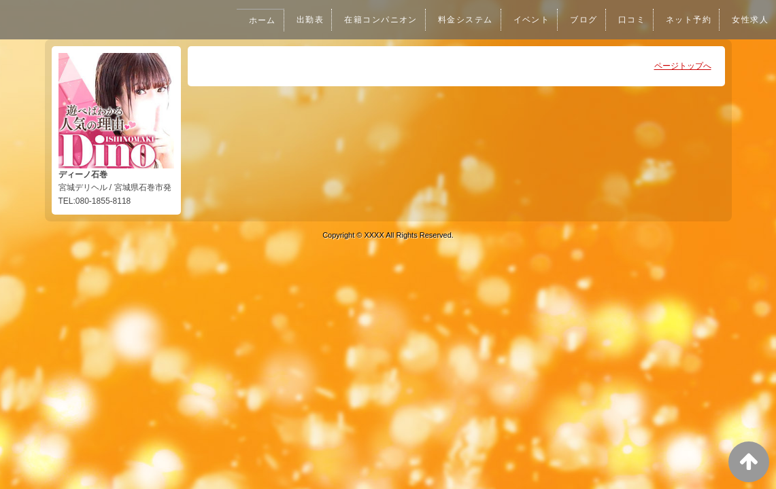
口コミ (627, 19)
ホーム (247, 20)
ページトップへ (682, 66)
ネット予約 (686, 19)
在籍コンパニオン (369, 19)
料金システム (456, 19)
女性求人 (749, 19)
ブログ (578, 19)
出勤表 (296, 19)
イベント (524, 19)
